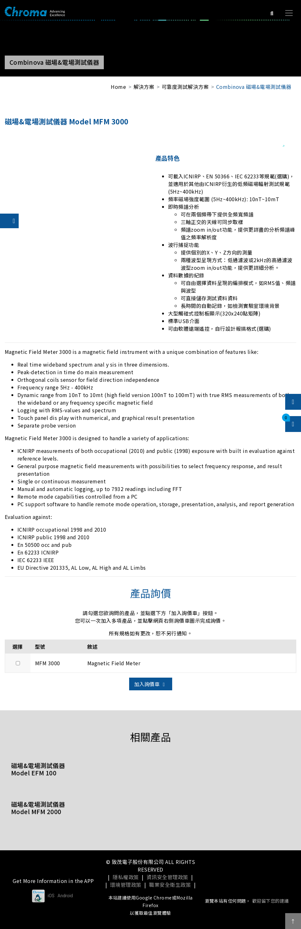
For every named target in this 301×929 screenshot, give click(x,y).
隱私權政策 (126, 877)
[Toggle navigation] (289, 13)
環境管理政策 (125, 884)
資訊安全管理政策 (167, 877)
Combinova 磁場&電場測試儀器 (253, 86)
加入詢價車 (150, 684)
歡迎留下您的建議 (270, 901)
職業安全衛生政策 (170, 884)
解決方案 (144, 86)
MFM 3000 (47, 663)
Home (118, 86)
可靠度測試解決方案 (185, 86)
